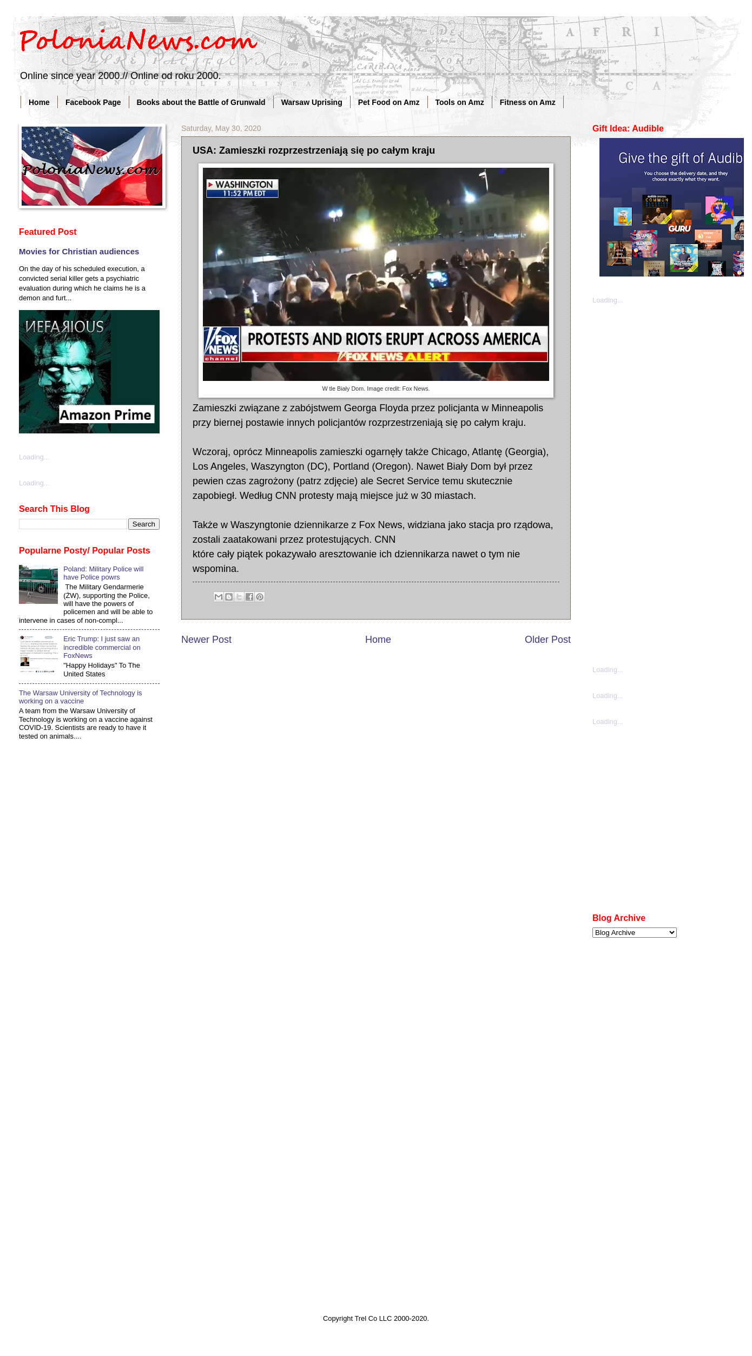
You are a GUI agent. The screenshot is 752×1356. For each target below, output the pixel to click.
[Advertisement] (649, 483)
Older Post (548, 639)
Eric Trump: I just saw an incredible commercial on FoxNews (101, 647)
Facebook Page (93, 102)
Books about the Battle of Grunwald (201, 102)
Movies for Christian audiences (79, 251)
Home (39, 102)
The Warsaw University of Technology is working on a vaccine (80, 697)
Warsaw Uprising (311, 102)
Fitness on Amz (528, 102)
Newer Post (206, 639)
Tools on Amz (460, 102)
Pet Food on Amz (389, 102)
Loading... (34, 457)
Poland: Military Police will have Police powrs (103, 573)
